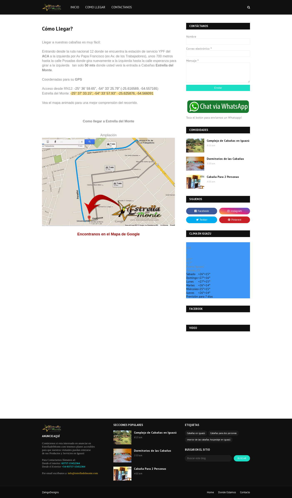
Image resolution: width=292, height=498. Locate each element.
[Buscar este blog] (208, 458)
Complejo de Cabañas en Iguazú (228, 141)
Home (210, 492)
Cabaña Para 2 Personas (223, 177)
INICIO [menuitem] (75, 7)
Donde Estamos (227, 492)
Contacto (245, 492)
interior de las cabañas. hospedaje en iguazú (208, 439)
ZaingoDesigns (50, 492)
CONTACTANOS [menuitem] (121, 7)
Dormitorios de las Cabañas (225, 159)
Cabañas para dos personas (223, 433)
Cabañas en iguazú (196, 433)
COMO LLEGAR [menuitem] (95, 7)
